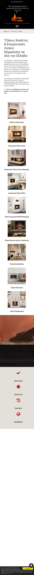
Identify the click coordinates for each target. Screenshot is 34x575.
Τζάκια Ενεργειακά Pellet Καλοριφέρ (17, 217)
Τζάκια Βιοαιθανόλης (17, 264)
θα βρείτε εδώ (7, 573)
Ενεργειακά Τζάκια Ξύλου (16, 146)
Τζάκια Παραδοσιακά (17, 311)
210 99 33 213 (17, 2)
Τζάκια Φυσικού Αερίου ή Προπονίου (17, 240)
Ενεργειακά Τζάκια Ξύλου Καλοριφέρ (16, 169)
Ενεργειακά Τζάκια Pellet (16, 193)
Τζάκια (20, 31)
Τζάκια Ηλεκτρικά (17, 288)
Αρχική (6, 31)
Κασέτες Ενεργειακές (17, 122)
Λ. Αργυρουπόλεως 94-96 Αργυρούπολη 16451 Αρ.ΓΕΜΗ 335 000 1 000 (18, 8)
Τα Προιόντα (14, 31)
